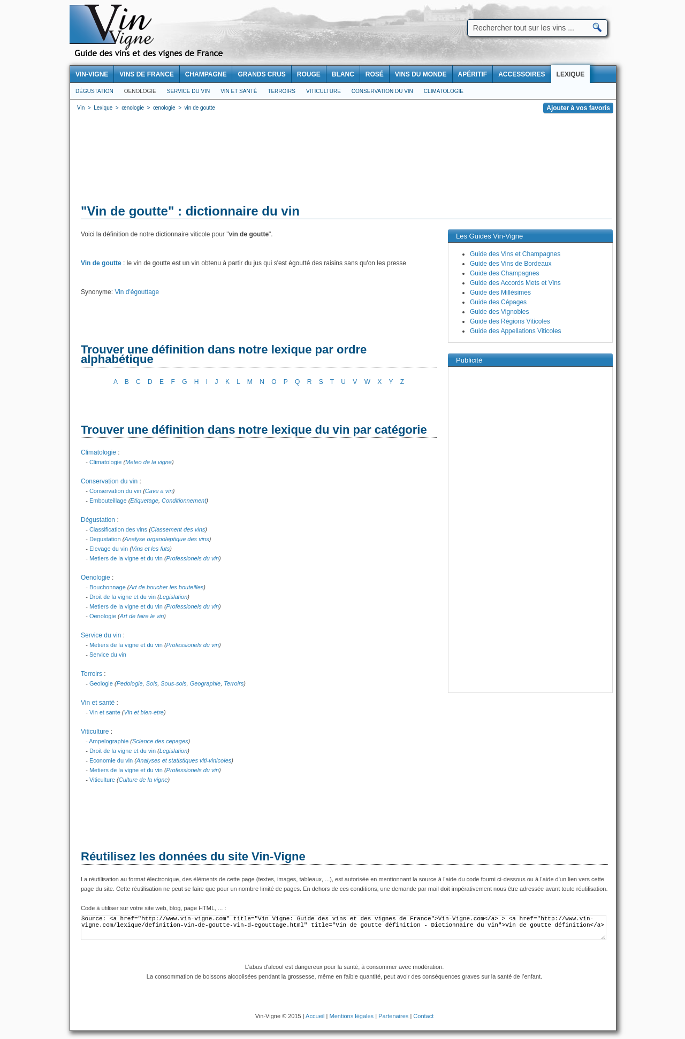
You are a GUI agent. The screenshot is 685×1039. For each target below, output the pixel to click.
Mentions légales (352, 1016)
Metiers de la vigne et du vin (126, 558)
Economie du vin (111, 760)
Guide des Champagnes (504, 273)
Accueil (315, 1016)
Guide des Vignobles (499, 311)
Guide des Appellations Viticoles (515, 331)
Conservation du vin (382, 91)
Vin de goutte (101, 263)
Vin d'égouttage (137, 292)
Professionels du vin (192, 558)
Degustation (105, 539)
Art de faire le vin (142, 616)
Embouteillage (108, 500)
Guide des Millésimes (500, 292)
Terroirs (281, 91)
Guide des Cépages (498, 302)
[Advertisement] (343, 160)
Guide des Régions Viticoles (510, 321)
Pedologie (130, 683)
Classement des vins (178, 529)
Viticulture (323, 91)
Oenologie (140, 91)
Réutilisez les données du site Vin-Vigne (193, 856)
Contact (423, 1016)
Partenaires (393, 1016)
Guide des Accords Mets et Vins (515, 283)
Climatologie (443, 91)
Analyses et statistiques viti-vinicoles (183, 760)
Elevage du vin (108, 548)
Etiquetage (144, 500)
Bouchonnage (107, 587)
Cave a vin (159, 491)
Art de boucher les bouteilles (167, 587)
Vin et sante (104, 712)
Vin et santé (238, 91)
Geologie (101, 683)
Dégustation (94, 91)
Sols (151, 683)
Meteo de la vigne (148, 462)
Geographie (205, 683)
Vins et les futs (151, 548)
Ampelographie (108, 741)
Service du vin (188, 91)
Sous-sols (173, 683)
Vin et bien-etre (144, 712)
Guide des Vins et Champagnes (515, 254)
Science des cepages (160, 741)
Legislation (173, 597)
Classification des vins (118, 529)
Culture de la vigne (143, 779)
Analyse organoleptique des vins (166, 539)
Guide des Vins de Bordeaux (511, 263)
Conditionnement (184, 500)
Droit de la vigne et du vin (122, 597)
